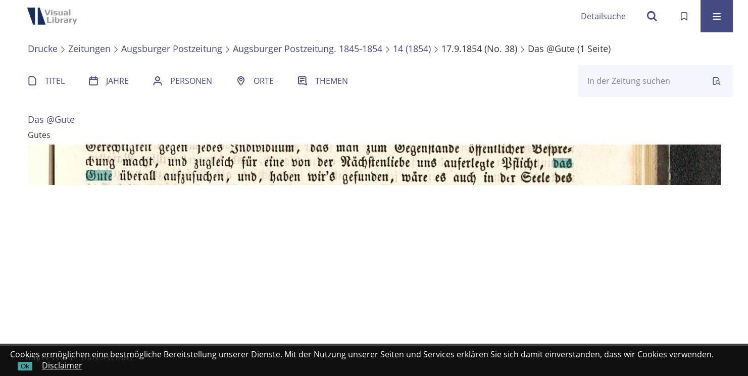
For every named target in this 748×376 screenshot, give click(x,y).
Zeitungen (89, 48)
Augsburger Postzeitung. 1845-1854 (307, 48)
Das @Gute (51, 119)
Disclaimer (62, 365)
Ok (25, 366)
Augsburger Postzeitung (171, 48)
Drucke (43, 48)
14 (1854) (412, 48)
